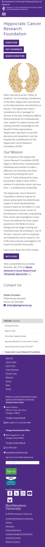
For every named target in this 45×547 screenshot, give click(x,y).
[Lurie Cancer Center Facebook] (9, 493)
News (8, 385)
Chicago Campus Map (14, 418)
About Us (9, 358)
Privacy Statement (13, 530)
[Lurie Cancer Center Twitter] (16, 493)
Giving (8, 389)
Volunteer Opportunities (15, 336)
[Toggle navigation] (4, 14)
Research (9, 377)
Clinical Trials (11, 373)
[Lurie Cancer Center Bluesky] (9, 499)
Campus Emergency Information (19, 534)
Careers (9, 522)
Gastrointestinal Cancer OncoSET (19, 346)
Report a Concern (13, 542)
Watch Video (11, 256)
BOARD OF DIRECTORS (15, 56)
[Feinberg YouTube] (29, 493)
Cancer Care (10, 366)
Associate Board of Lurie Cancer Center (21, 341)
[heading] (22, 8)
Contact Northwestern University (19, 518)
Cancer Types (11, 362)
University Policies (13, 538)
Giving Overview (11, 325)
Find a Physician (12, 369)
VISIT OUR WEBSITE (14, 49)
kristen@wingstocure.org (19, 305)
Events (8, 381)
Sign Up (11, 471)
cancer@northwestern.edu (16, 452)
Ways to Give (10, 331)
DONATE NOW (11, 42)
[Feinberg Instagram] (23, 493)
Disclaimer (10, 526)
